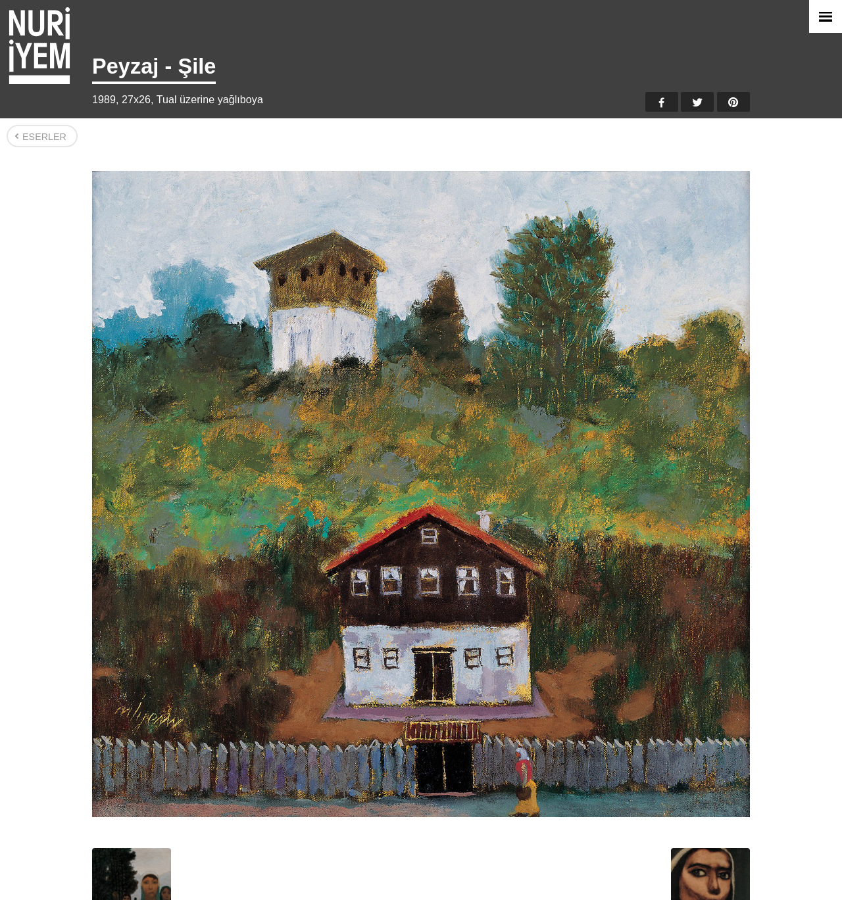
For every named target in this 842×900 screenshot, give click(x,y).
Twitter (697, 102)
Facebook (661, 102)
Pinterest (733, 102)
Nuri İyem (39, 45)
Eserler (44, 136)
